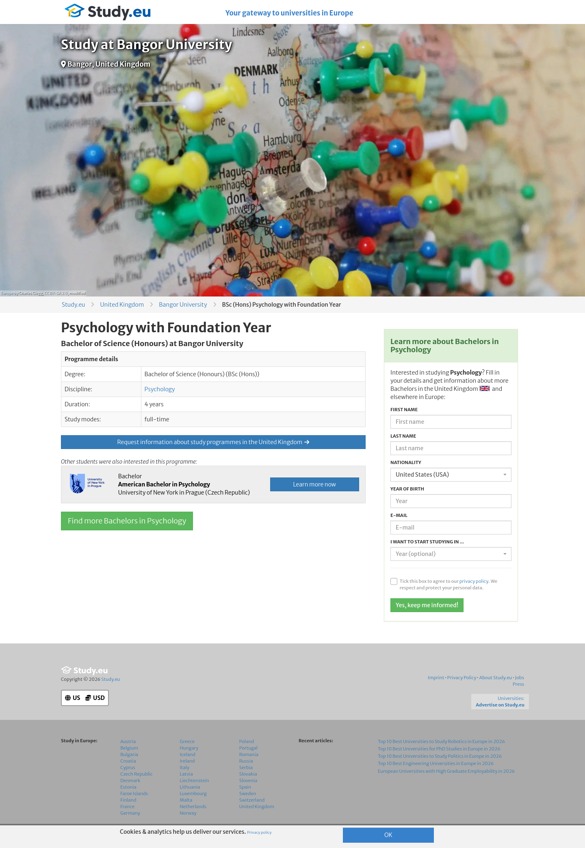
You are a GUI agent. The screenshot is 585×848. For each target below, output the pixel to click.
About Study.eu (495, 677)
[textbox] (448, 554)
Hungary (189, 748)
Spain (245, 787)
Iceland (187, 754)
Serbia (246, 767)
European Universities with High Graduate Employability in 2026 (446, 771)
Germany (130, 813)
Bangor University (183, 304)
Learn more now (314, 484)
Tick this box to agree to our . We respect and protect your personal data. (448, 584)
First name (404, 409)
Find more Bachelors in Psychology (127, 520)
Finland (128, 800)
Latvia (186, 774)
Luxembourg (193, 793)
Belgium (129, 748)
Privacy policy (259, 832)
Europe (7, 293)
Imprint (436, 677)
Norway (188, 813)
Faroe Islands (134, 793)
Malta (186, 800)
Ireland (187, 761)
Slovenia (248, 780)
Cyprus (127, 767)
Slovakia (248, 774)
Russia (246, 761)
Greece (187, 741)
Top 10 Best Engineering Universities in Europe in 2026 (436, 763)
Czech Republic (136, 774)
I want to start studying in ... (427, 542)
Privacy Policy (462, 677)
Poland (246, 741)
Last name (403, 436)
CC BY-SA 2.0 (55, 293)
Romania (248, 754)
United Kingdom (122, 304)
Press (518, 684)
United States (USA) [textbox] (422, 474)
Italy (184, 767)
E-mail (398, 515)
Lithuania (190, 787)
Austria (128, 741)
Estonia (128, 787)
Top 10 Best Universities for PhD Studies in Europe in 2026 (439, 749)
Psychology (160, 389)
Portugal (248, 748)
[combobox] (450, 475)
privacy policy (474, 581)
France (127, 806)
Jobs (519, 677)
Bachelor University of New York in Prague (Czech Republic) (184, 484)
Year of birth (407, 489)
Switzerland (252, 800)
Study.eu (73, 304)
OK (388, 835)
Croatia (128, 761)
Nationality (405, 462)
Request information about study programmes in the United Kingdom (213, 442)
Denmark (130, 780)
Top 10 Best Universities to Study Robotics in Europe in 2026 (441, 741)
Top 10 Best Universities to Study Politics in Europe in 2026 (440, 756)
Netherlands (193, 806)
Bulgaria (129, 754)
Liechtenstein (194, 780)
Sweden (247, 793)
